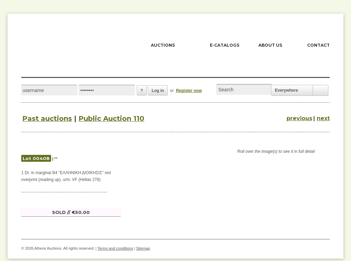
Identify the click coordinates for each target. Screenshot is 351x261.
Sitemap (143, 248)
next (323, 118)
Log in (158, 90)
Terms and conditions (115, 248)
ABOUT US (270, 45)
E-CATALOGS (224, 45)
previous (299, 118)
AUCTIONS (163, 45)
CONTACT (318, 45)
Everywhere (286, 90)
